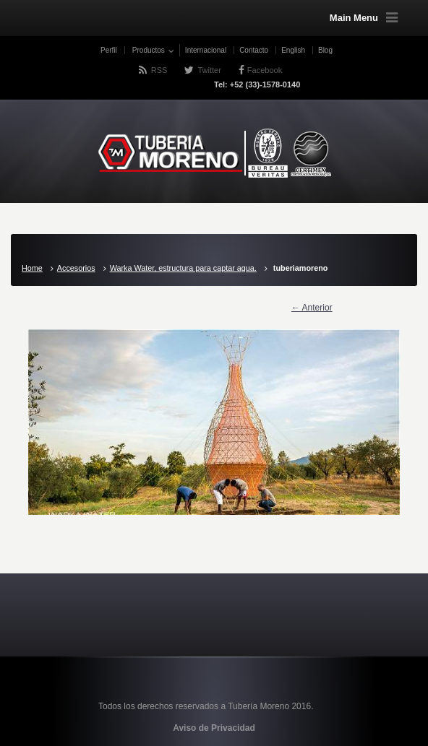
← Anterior (312, 308)
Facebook (264, 70)
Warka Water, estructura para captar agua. (183, 268)
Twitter (209, 70)
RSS (159, 70)
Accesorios (76, 268)
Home (32, 268)
